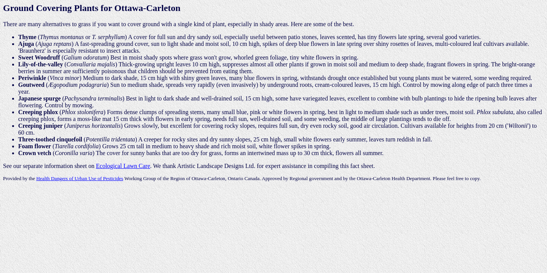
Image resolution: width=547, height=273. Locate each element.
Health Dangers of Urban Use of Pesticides (79, 178)
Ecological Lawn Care (123, 166)
